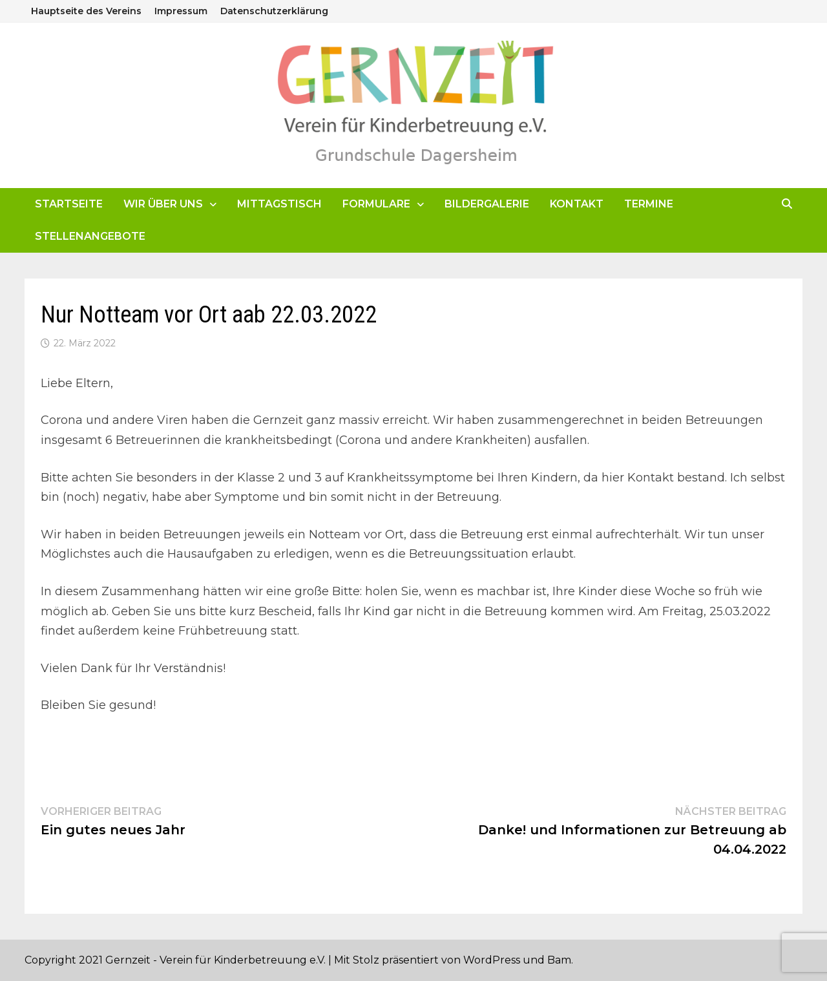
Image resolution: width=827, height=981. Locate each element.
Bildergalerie (487, 204)
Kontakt (576, 204)
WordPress (491, 960)
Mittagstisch (279, 204)
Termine (648, 204)
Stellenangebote (90, 236)
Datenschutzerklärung (274, 11)
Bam (559, 960)
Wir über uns (163, 204)
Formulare (376, 204)
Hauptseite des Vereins (86, 11)
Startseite (69, 204)
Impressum (180, 11)
